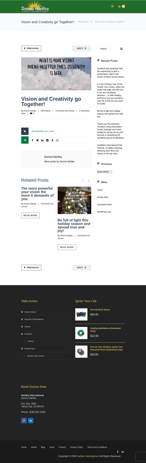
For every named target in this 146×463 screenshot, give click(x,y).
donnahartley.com (40, 131)
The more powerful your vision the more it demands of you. (37, 193)
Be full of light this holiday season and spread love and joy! (74, 225)
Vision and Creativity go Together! (51, 101)
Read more (30, 215)
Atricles (31, 341)
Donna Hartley (30, 111)
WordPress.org (104, 212)
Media (34, 447)
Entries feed (102, 197)
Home (69, 22)
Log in (100, 190)
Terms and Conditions (97, 447)
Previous (33, 48)
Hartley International (87, 456)
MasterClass (30, 348)
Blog (43, 447)
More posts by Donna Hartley (59, 161)
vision (51, 131)
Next (80, 48)
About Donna (30, 312)
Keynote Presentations (34, 319)
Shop (51, 447)
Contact (62, 447)
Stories (27, 326)
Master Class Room (36, 356)
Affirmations (83, 22)
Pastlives (28, 334)
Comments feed (104, 204)
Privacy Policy (76, 447)
